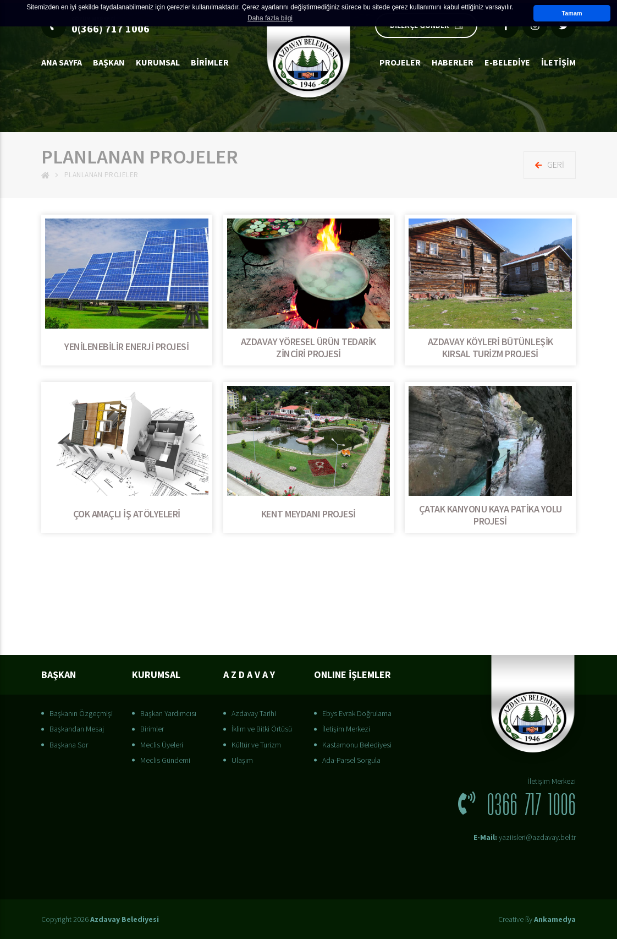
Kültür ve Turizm (256, 745)
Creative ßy (537, 919)
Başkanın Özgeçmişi (81, 713)
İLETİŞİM (558, 62)
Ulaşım (242, 760)
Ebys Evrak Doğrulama (357, 713)
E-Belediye (507, 62)
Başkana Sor (68, 745)
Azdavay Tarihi (254, 713)
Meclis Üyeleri (161, 745)
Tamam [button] (571, 13)
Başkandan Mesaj (76, 729)
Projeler (400, 62)
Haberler (452, 62)
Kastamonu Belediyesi (357, 745)
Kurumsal (158, 62)
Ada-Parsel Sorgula (351, 760)
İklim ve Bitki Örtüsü (262, 729)
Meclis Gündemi (165, 760)
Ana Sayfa (61, 62)
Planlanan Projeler (101, 174)
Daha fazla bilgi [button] (270, 18)
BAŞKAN (109, 62)
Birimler (210, 62)
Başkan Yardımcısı (168, 713)
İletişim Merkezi (346, 729)
